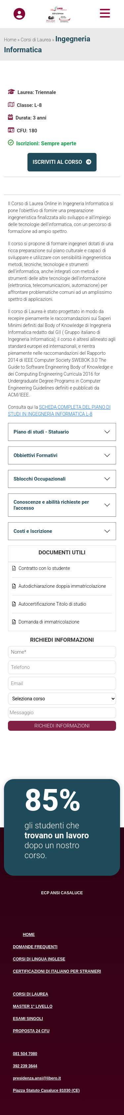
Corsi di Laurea (36, 39)
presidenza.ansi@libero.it (37, 1078)
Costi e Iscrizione (33, 531)
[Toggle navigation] (96, 13)
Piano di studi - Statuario (41, 432)
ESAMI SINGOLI (28, 1018)
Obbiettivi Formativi (35, 455)
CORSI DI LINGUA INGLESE (39, 959)
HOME (29, 934)
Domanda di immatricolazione (49, 622)
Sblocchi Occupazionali (39, 479)
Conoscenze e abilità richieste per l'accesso (51, 505)
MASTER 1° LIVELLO (32, 1006)
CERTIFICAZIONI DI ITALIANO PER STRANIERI (57, 971)
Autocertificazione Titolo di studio (52, 604)
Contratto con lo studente (44, 568)
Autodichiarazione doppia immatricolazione (62, 586)
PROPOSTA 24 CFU (31, 1031)
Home (10, 39)
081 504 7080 (25, 1053)
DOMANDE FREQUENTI (35, 947)
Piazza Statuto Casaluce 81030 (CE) (46, 1090)
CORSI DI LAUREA (30, 994)
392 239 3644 (25, 1066)
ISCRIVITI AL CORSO (57, 162)
